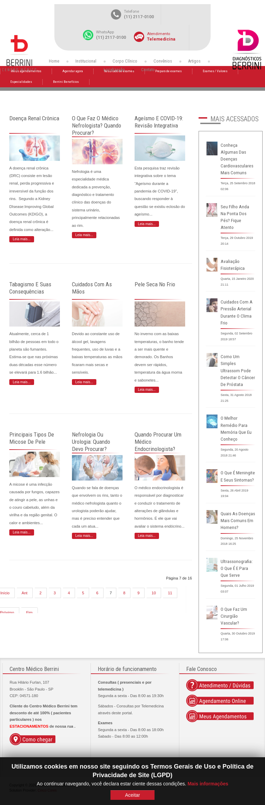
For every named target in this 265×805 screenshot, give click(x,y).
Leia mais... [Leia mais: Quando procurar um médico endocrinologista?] (147, 536)
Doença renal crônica (34, 118)
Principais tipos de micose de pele (31, 438)
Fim (29, 612)
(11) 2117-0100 (139, 16)
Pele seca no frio (155, 284)
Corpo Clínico (125, 61)
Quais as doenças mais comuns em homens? (238, 520)
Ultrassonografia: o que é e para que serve (237, 568)
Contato (148, 69)
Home (54, 61)
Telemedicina (161, 39)
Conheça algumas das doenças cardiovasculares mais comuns (237, 159)
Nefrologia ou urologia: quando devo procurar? (91, 441)
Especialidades (21, 82)
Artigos (194, 61)
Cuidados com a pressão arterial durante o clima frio (237, 312)
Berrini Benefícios (66, 82)
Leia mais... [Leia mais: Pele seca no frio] (147, 390)
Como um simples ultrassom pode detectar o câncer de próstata (238, 370)
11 (170, 593)
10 (153, 593)
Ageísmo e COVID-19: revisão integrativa (159, 122)
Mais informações (208, 783)
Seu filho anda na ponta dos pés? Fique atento (235, 217)
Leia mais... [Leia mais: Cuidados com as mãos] (84, 382)
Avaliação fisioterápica (233, 265)
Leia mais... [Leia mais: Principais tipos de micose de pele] (22, 532)
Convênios (162, 61)
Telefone (131, 11)
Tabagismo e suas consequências (30, 288)
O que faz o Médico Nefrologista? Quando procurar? (96, 125)
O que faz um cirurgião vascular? (234, 616)
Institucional (85, 61)
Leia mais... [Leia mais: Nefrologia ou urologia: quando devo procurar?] (84, 536)
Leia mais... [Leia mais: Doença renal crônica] (22, 239)
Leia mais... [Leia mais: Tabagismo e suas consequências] (22, 382)
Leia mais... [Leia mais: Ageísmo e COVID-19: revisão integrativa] (147, 224)
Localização (114, 69)
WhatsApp (105, 32)
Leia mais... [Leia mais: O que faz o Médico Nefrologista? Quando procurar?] (84, 235)
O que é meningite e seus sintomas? (238, 476)
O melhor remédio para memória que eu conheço (236, 428)
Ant (25, 593)
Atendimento (158, 34)
